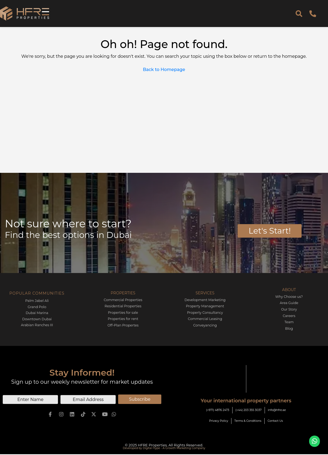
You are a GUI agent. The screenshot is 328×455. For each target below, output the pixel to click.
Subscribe (139, 398)
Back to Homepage (164, 69)
